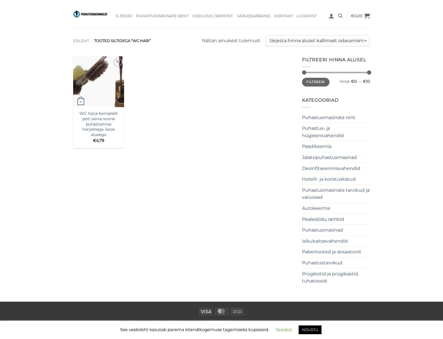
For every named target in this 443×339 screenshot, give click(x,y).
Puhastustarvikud (322, 262)
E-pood (124, 16)
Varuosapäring (253, 16)
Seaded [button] (284, 329)
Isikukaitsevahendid (325, 241)
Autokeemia (316, 208)
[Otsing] (340, 15)
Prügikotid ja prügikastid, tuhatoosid (330, 277)
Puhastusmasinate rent (162, 16)
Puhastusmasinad (322, 230)
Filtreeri (315, 82)
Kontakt (283, 16)
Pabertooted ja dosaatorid (331, 251)
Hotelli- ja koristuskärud (329, 179)
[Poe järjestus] (318, 40)
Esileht (81, 41)
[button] (331, 16)
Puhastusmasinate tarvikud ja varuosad (336, 193)
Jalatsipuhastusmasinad (329, 157)
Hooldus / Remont (212, 16)
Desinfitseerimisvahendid (331, 168)
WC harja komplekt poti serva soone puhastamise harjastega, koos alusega (98, 124)
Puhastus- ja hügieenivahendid (323, 132)
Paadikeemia (316, 146)
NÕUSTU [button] (310, 329)
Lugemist (306, 16)
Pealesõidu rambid (323, 219)
